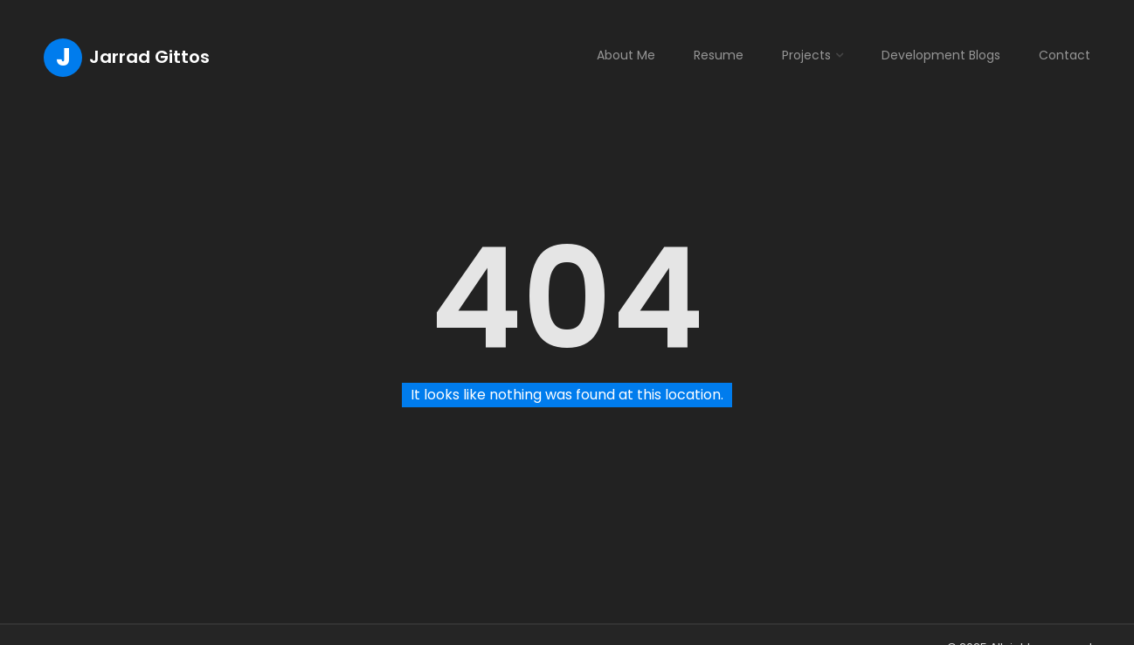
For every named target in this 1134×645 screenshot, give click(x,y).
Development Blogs (941, 55)
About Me (626, 55)
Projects (806, 55)
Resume (718, 55)
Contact (1064, 55)
